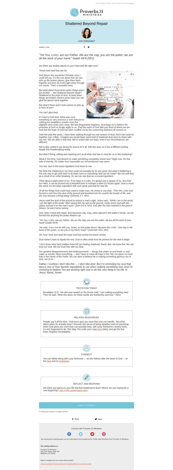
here (132, 3)
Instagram (64, 361)
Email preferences (59, 464)
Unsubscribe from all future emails (79, 464)
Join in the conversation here (73, 390)
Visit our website (46, 464)
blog (49, 361)
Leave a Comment (86, 405)
